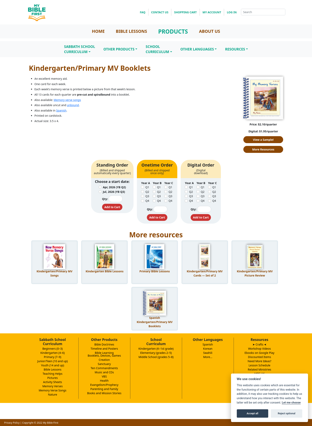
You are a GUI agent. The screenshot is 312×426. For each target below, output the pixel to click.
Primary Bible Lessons (154, 271)
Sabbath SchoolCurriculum (79, 49)
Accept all (252, 413)
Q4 (147, 201)
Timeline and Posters (104, 348)
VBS (104, 376)
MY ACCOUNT (212, 12)
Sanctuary (104, 364)
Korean (207, 348)
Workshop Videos (259, 348)
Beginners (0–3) (52, 348)
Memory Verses (52, 386)
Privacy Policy (12, 422)
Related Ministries (259, 369)
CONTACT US (160, 12)
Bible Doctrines (104, 344)
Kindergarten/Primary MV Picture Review (255, 273)
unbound (73, 105)
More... (207, 357)
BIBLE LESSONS (131, 31)
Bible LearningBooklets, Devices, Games (104, 354)
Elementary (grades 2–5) (156, 353)
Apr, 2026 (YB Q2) (114, 187)
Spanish (61, 110)
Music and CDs (104, 372)
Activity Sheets (52, 382)
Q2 (147, 192)
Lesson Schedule (259, 365)
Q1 (147, 187)
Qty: (105, 199)
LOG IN (232, 12)
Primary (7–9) (52, 357)
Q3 (147, 196)
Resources (235, 49)
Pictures (52, 378)
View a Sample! (263, 140)
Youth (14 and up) (52, 365)
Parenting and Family (104, 389)
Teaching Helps (52, 374)
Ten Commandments (104, 368)
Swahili (207, 353)
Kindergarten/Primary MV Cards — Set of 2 (205, 273)
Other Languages (197, 49)
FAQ (142, 12)
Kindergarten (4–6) (52, 353)
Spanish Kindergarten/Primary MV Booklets (155, 321)
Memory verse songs (67, 100)
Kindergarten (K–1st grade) (156, 348)
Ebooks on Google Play (259, 353)
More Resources (263, 149)
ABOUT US (209, 31)
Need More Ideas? (259, 361)
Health (104, 380)
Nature (52, 394)
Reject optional (286, 413)
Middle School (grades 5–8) (156, 357)
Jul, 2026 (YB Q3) (114, 192)
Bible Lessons (52, 369)
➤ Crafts (259, 344)
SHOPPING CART (185, 12)
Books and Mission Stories (104, 393)
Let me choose (291, 402)
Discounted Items (259, 357)
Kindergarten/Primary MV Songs (54, 273)
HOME (98, 31)
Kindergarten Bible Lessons (104, 271)
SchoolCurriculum (157, 49)
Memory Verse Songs (52, 390)
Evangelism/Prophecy (104, 385)
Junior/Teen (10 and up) (52, 361)
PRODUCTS (173, 31)
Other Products (119, 49)
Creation (104, 360)
